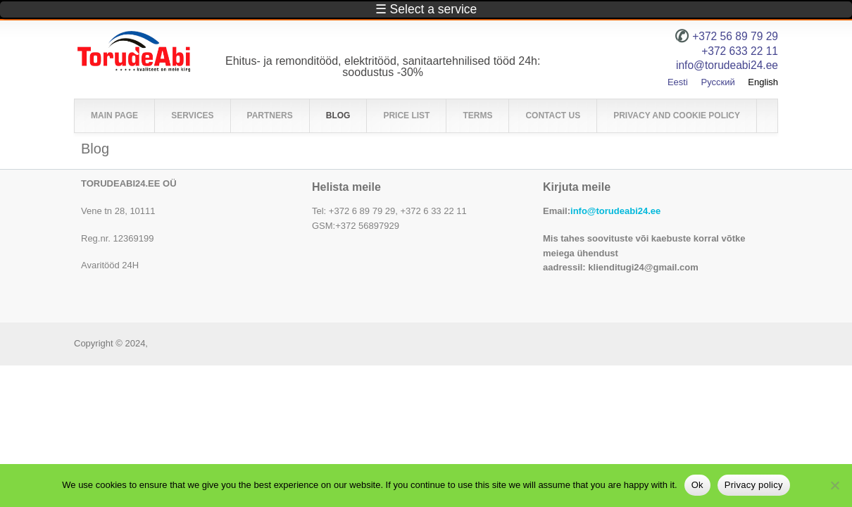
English (763, 82)
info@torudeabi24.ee (615, 211)
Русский (717, 82)
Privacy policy (754, 485)
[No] (834, 485)
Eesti (678, 82)
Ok (697, 485)
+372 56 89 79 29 (735, 36)
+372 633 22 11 (739, 51)
